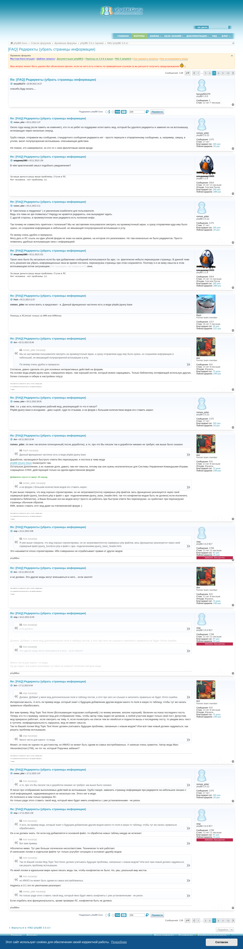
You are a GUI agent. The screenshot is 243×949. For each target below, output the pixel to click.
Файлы (154, 36)
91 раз (216, 555)
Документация (196, 36)
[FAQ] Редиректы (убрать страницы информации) (51, 49)
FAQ (214, 36)
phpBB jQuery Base (21, 463)
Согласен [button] (221, 942)
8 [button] (218, 73)
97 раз (216, 553)
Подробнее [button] (119, 942)
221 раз (217, 329)
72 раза (216, 371)
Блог (225, 36)
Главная (123, 36)
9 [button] (222, 73)
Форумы (139, 36)
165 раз (216, 144)
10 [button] (227, 73)
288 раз (217, 192)
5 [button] (205, 73)
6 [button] (209, 73)
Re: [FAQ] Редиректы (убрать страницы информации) (53, 79)
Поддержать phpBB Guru (91, 111)
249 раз (217, 374)
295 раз (216, 190)
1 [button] (198, 73)
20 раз (216, 146)
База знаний (172, 36)
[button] (187, 73)
